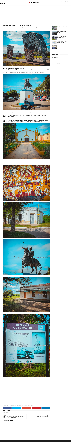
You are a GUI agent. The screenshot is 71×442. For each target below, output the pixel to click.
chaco (11, 405)
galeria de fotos (18, 405)
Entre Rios (13, 22)
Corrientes (34, 22)
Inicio (9, 22)
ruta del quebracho (30, 405)
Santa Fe (24, 22)
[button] (2, 2)
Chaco (29, 22)
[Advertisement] (35, 13)
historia (22, 405)
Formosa (19, 22)
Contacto (45, 22)
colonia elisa (14, 405)
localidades (25, 405)
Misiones (40, 22)
